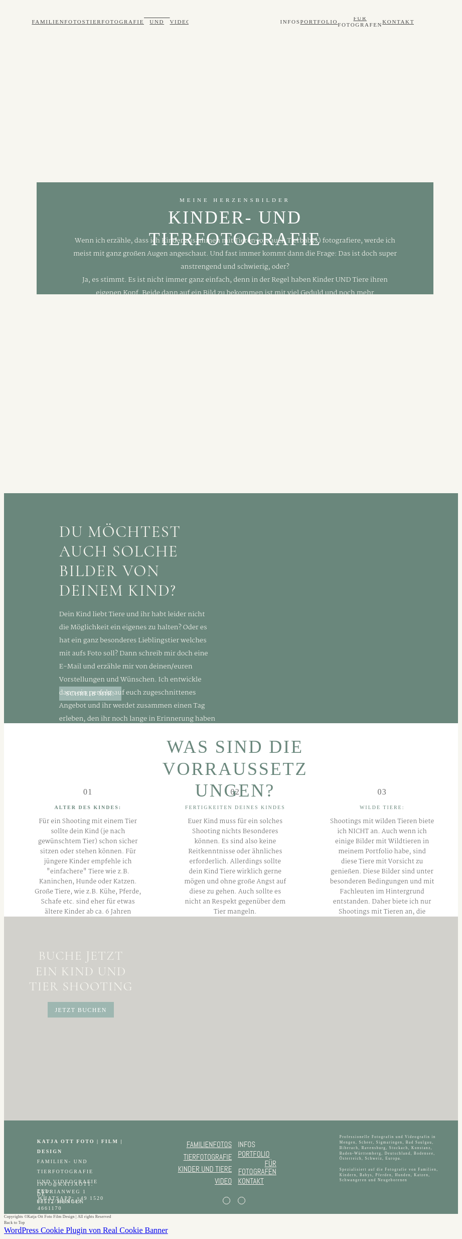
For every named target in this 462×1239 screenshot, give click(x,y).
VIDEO (180, 22)
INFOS (290, 22)
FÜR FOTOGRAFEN (360, 21)
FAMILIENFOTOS (59, 22)
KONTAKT (398, 22)
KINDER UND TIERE (157, 21)
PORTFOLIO (319, 22)
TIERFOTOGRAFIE (115, 22)
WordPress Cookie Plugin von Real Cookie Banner (86, 1230)
